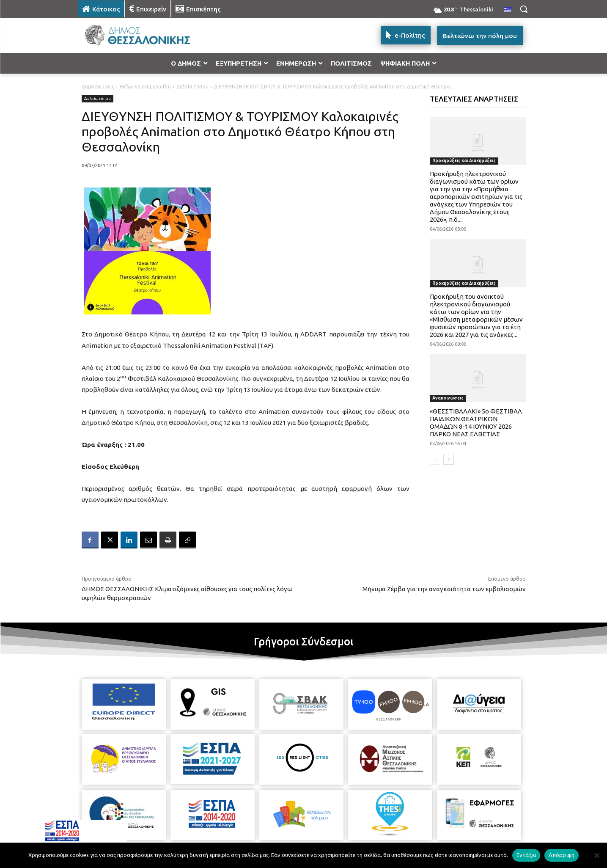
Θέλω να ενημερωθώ (145, 86)
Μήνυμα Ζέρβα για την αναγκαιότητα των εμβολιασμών (444, 588)
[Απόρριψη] (596, 855)
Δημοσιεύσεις (98, 86)
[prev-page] (435, 459)
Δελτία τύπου (192, 86)
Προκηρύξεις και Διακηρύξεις (464, 160)
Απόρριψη (561, 855)
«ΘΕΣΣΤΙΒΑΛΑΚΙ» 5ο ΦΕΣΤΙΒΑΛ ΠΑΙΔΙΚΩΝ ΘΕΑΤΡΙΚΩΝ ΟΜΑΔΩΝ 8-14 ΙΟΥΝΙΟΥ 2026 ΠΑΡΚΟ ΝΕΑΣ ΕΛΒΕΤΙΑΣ (476, 423)
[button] (524, 9)
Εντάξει (526, 855)
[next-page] (448, 459)
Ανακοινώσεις (448, 398)
